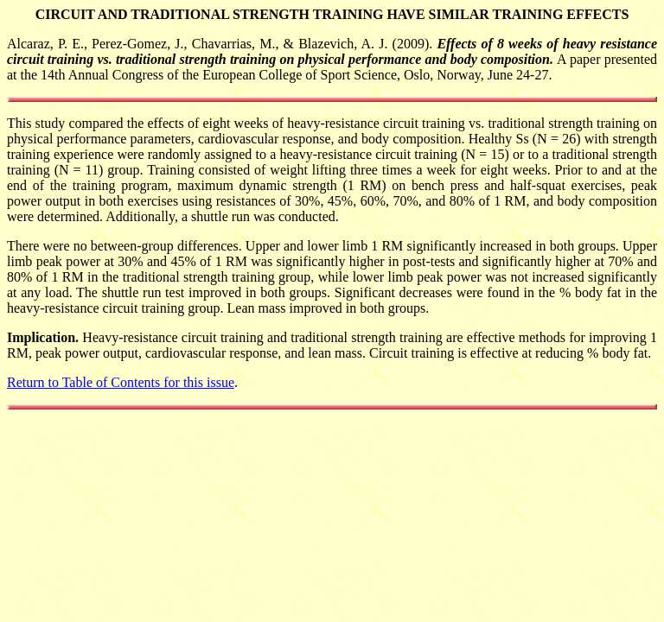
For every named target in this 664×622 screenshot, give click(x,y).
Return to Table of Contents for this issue (120, 382)
